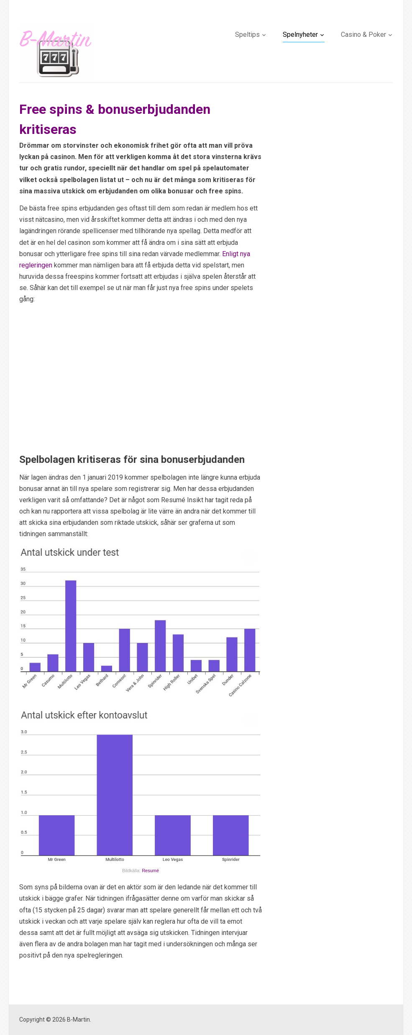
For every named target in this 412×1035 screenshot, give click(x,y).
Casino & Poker (363, 35)
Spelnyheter (300, 35)
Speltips (247, 35)
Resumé (150, 870)
